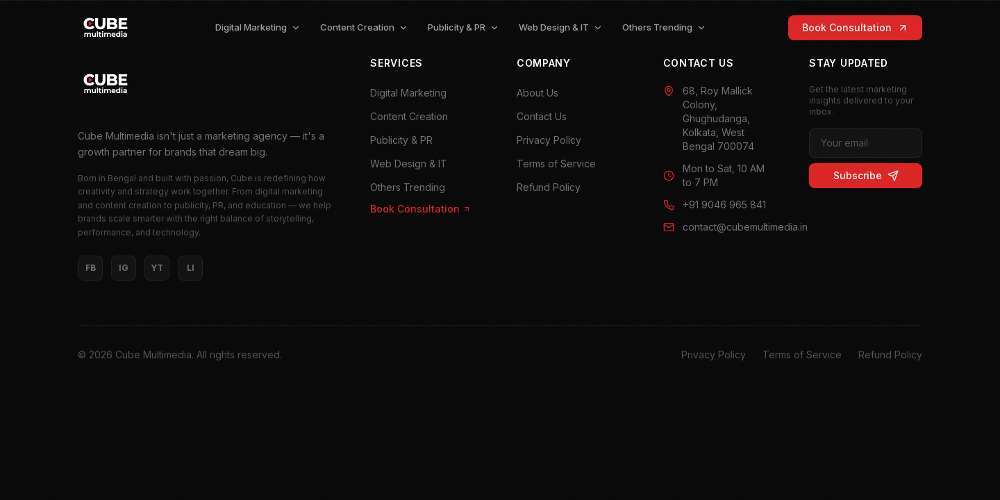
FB (90, 267)
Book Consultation (855, 27)
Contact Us (542, 116)
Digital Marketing (258, 27)
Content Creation (364, 27)
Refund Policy (549, 187)
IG (123, 267)
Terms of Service (556, 163)
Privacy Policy (549, 140)
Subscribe (866, 175)
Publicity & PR (463, 27)
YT (157, 267)
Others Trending (664, 27)
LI (190, 267)
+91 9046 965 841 (714, 204)
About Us (537, 93)
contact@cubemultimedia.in (719, 227)
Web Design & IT (561, 27)
